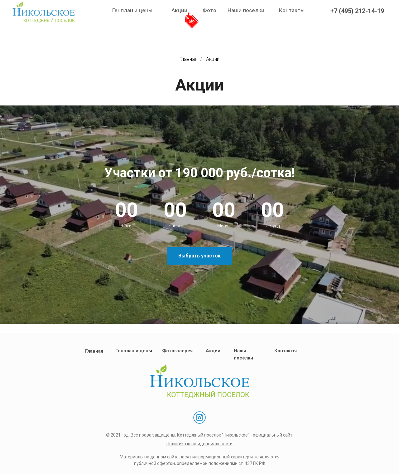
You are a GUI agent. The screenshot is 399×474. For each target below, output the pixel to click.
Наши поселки (246, 10)
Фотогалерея (177, 351)
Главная (188, 59)
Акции (179, 10)
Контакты (292, 10)
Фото (209, 10)
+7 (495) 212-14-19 (357, 11)
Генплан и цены (132, 10)
